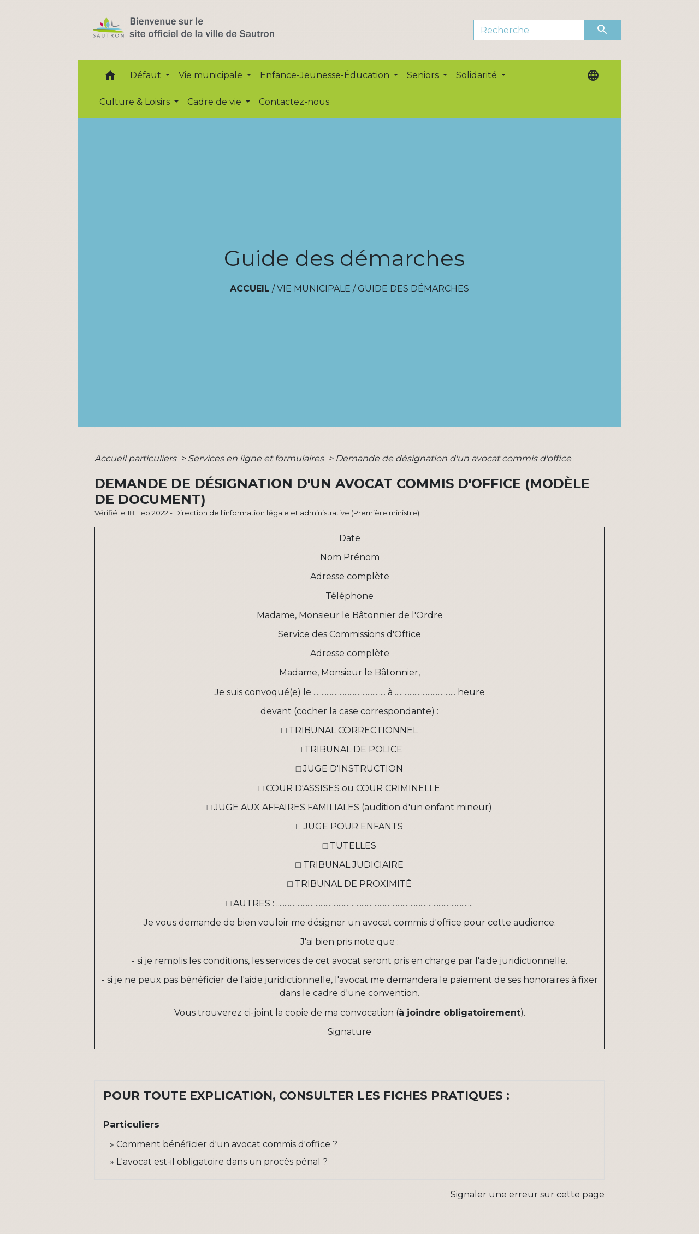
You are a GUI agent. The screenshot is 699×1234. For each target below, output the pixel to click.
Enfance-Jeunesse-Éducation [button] (326, 75)
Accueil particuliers (136, 458)
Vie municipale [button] (212, 75)
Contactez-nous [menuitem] (294, 102)
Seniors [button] (424, 75)
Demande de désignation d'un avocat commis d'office (453, 458)
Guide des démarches (413, 288)
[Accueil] (203, 30)
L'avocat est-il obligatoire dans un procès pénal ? (222, 1161)
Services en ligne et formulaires (257, 458)
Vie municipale (314, 288)
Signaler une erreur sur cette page (528, 1194)
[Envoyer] (602, 30)
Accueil (250, 288)
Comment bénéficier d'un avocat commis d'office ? (226, 1144)
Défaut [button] (146, 75)
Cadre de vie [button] (215, 102)
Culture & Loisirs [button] (135, 102)
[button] (110, 77)
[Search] (528, 30)
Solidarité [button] (477, 75)
